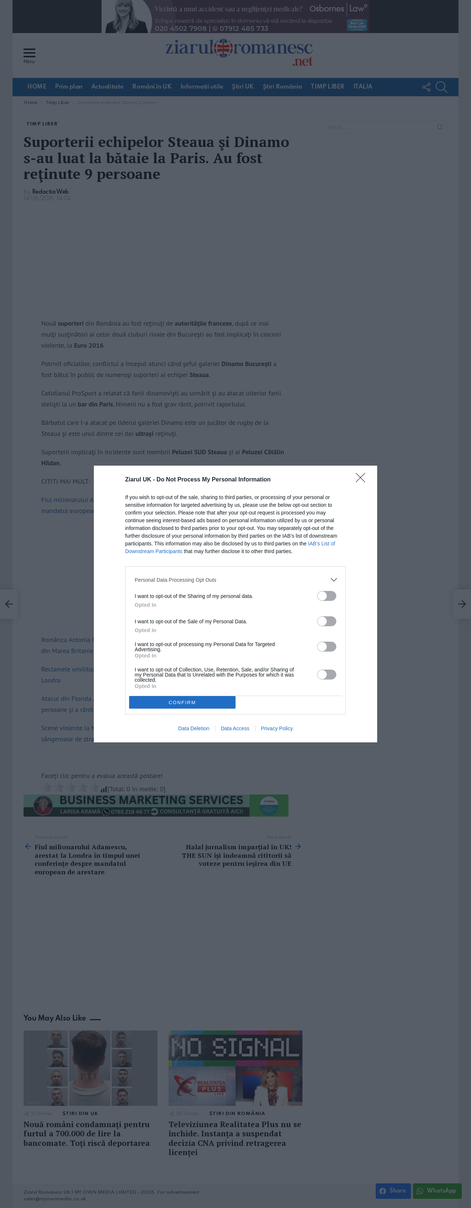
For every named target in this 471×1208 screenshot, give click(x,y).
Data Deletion (193, 728)
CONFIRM (182, 702)
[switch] (326, 596)
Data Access (235, 728)
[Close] (363, 480)
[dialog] (235, 604)
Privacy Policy (277, 728)
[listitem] (235, 580)
